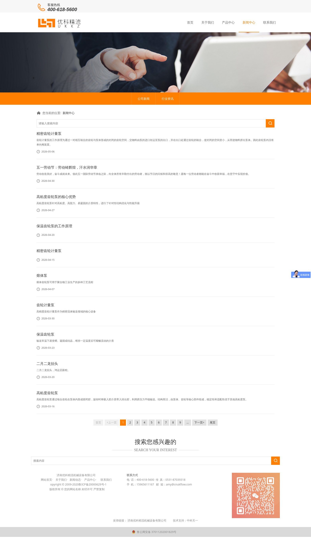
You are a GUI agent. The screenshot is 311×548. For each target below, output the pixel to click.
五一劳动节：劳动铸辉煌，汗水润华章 (66, 199)
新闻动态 (75, 511)
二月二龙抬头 (47, 395)
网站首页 (46, 511)
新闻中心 (249, 22)
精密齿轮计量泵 (48, 165)
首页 (190, 22)
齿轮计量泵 (45, 336)
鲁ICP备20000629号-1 (93, 516)
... (188, 454)
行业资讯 (168, 130)
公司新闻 (144, 130)
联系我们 (269, 22)
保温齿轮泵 (45, 365)
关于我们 (207, 22)
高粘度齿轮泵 (47, 424)
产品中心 (228, 22)
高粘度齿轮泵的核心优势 (56, 228)
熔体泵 (41, 307)
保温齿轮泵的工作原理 (54, 257)
